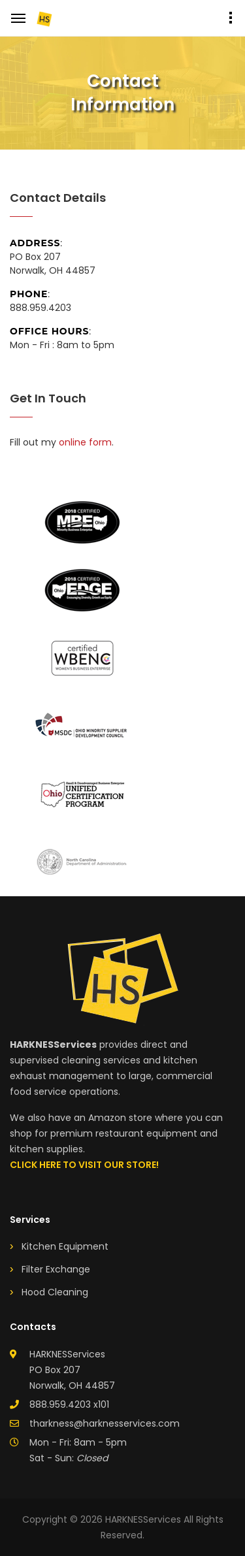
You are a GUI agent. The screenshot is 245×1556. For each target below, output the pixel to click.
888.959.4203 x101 (69, 1404)
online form (85, 442)
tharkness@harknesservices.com (104, 1423)
